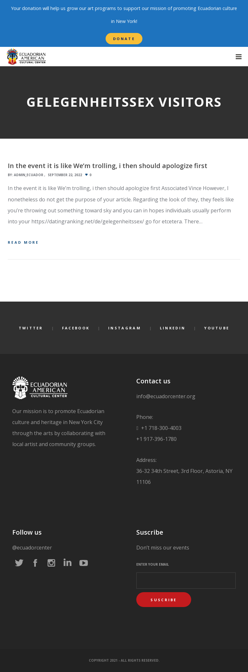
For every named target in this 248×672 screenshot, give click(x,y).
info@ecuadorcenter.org (165, 396)
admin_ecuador (28, 175)
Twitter (31, 327)
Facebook (75, 327)
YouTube (216, 327)
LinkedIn (172, 327)
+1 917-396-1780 (156, 439)
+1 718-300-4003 (160, 428)
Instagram (124, 327)
